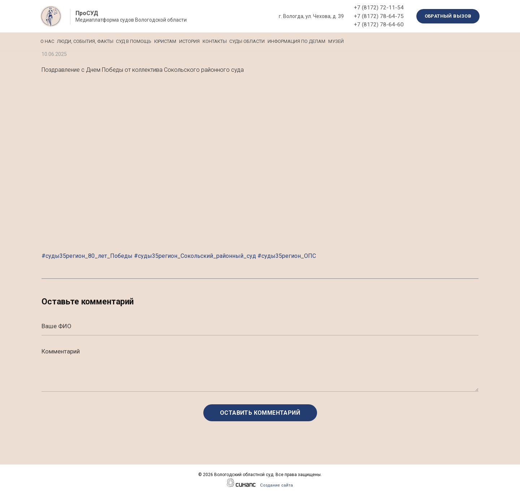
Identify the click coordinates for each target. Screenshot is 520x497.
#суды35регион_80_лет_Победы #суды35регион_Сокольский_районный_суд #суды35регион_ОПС (179, 255)
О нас (47, 41)
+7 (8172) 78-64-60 (379, 24)
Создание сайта (276, 485)
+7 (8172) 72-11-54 (379, 7)
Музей (414, 41)
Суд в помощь (153, 41)
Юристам (195, 41)
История (228, 41)
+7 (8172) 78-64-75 (379, 16)
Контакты (264, 41)
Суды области (306, 41)
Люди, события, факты (95, 41)
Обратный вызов (448, 16)
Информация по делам (365, 41)
